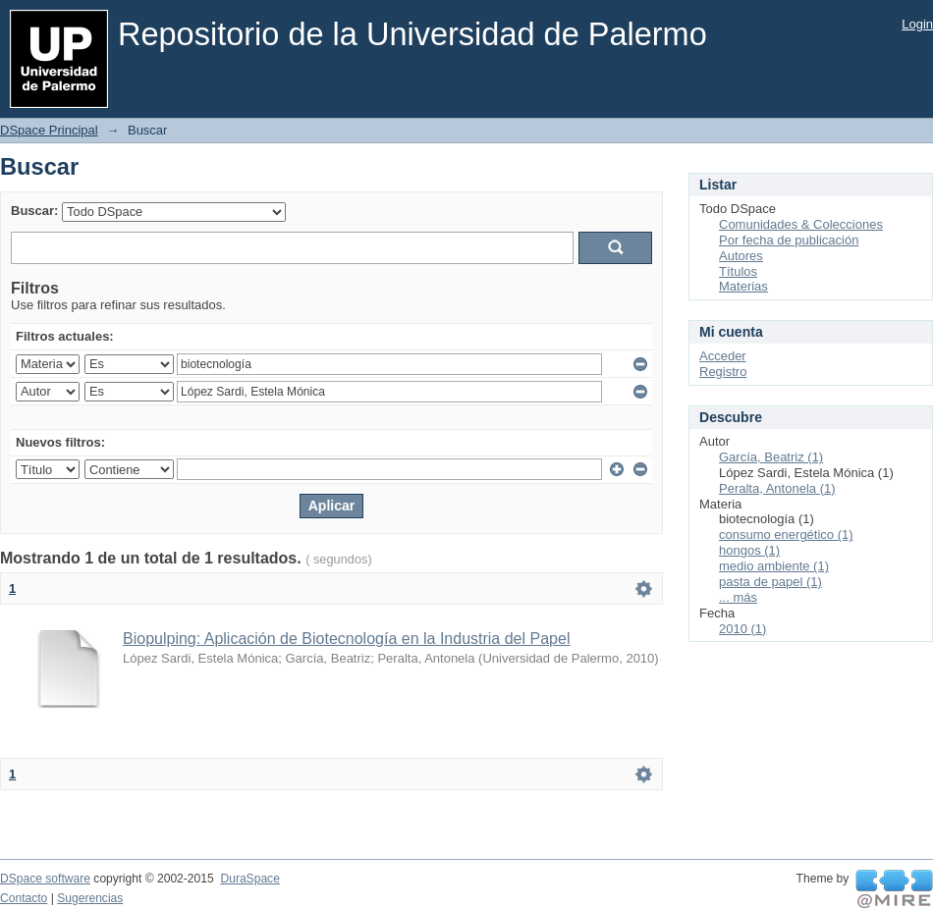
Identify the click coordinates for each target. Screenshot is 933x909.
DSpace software (45, 878)
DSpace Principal (49, 130)
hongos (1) (749, 550)
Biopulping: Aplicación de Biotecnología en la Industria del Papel (346, 638)
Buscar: (34, 210)
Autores (741, 255)
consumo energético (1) (786, 534)
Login (917, 24)
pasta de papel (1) (770, 581)
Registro (722, 371)
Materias (743, 286)
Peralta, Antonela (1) (777, 488)
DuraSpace (249, 878)
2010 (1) (742, 628)
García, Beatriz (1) (771, 457)
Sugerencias (90, 898)
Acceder (722, 355)
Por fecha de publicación (788, 240)
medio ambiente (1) (774, 566)
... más (738, 597)
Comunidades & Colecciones (801, 224)
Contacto (23, 898)
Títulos (738, 271)
